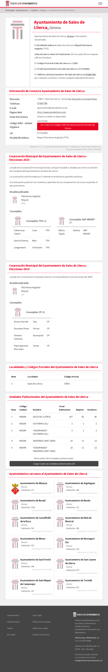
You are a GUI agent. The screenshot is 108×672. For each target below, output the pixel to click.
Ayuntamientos (13, 615)
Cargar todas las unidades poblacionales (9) (54, 463)
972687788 (90, 74)
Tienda (10, 628)
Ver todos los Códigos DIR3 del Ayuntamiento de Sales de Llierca (68, 126)
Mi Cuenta (11, 634)
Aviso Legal (37, 615)
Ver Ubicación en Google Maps (82, 98)
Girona (70, 36)
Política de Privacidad (41, 622)
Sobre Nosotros (13, 622)
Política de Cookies (40, 628)
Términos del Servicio (41, 634)
